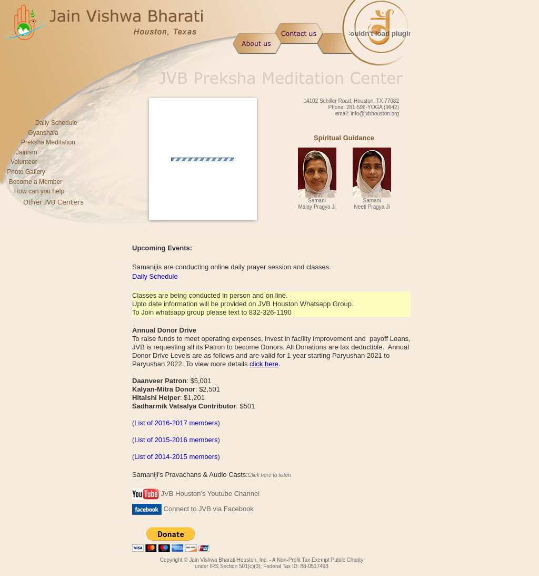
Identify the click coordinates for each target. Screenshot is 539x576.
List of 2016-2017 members (175, 423)
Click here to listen (269, 475)
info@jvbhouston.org (375, 113)
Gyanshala (43, 132)
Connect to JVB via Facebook (193, 509)
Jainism (26, 152)
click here (263, 364)
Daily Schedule (52, 122)
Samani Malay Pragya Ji (316, 204)
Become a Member (35, 182)
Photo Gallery (26, 171)
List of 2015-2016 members (175, 440)
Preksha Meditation (48, 142)
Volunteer (24, 161)
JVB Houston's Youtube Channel (195, 493)
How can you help (39, 191)
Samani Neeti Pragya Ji (372, 204)
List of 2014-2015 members (175, 457)
